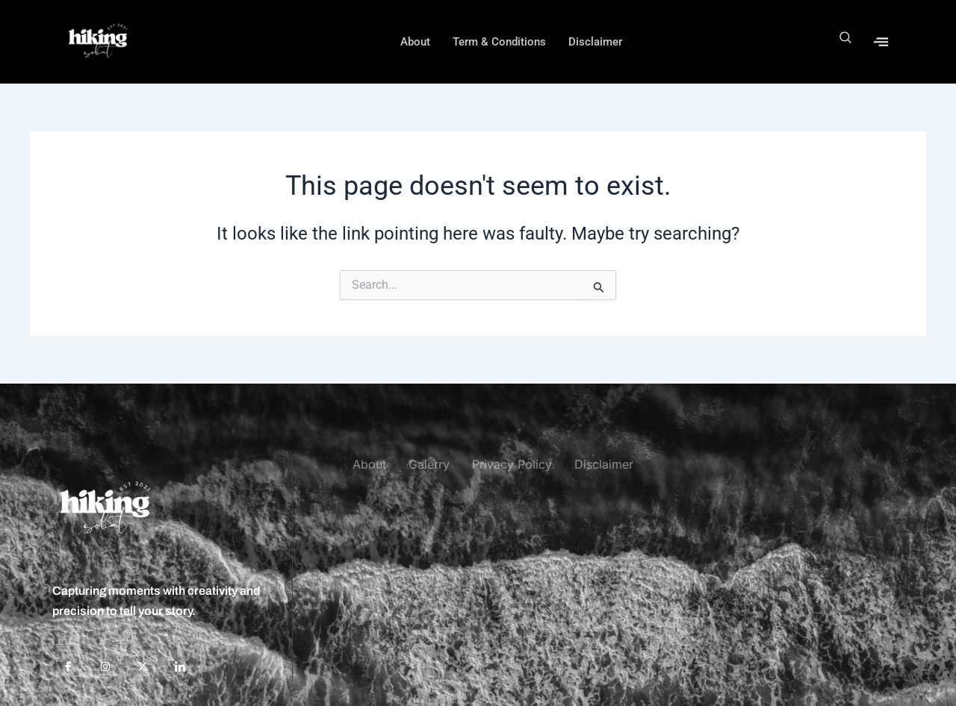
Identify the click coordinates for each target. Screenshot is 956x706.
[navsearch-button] (846, 41)
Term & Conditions (499, 42)
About (415, 42)
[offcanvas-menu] (881, 41)
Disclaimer (595, 42)
